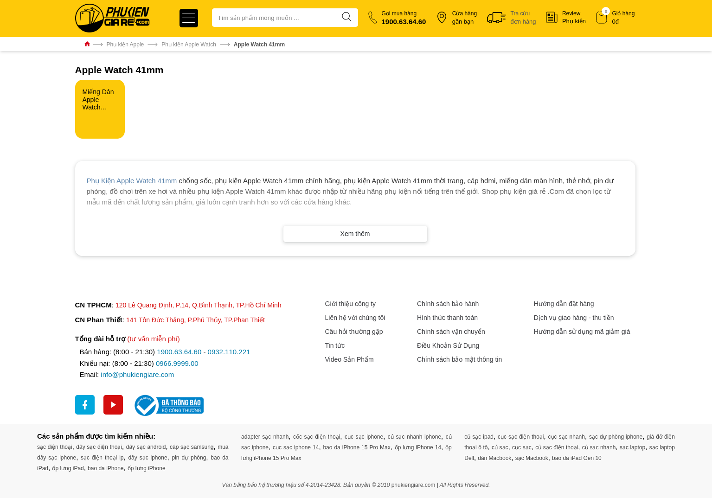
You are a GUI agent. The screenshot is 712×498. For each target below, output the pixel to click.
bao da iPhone (105, 468)
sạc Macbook (531, 458)
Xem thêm (355, 233)
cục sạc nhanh (566, 437)
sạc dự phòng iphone (615, 437)
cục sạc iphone (364, 437)
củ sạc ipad (479, 437)
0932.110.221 (229, 352)
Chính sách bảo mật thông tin (459, 359)
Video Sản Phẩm (349, 359)
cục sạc (522, 447)
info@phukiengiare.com (137, 374)
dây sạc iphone (147, 457)
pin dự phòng (189, 457)
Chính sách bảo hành (448, 303)
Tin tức (335, 345)
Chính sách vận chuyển (451, 331)
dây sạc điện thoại (99, 447)
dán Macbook (494, 458)
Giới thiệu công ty (350, 303)
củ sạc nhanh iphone (414, 437)
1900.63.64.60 (179, 352)
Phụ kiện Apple (125, 44)
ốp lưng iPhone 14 (418, 447)
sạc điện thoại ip (102, 457)
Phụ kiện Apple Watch (188, 44)
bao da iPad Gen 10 (577, 458)
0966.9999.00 (177, 363)
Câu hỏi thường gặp (354, 331)
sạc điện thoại (54, 447)
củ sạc (500, 447)
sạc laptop (632, 447)
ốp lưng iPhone (147, 468)
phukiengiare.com (413, 485)
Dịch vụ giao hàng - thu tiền (574, 317)
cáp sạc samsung (191, 447)
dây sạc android (146, 447)
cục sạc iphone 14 (296, 447)
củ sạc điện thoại (556, 447)
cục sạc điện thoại (521, 437)
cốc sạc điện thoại (316, 437)
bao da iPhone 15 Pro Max (356, 447)
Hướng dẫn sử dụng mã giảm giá (582, 331)
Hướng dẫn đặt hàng (564, 303)
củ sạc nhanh (599, 447)
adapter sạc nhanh (265, 437)
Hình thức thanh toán (447, 317)
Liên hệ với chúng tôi (355, 317)
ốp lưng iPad (67, 468)
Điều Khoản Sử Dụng (448, 345)
